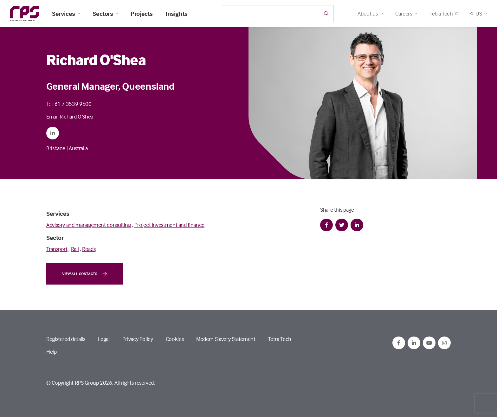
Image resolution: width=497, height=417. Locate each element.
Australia (78, 148)
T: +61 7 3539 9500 (69, 103)
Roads (88, 249)
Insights (176, 13)
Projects (142, 13)
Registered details (65, 339)
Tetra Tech (443, 13)
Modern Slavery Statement (225, 339)
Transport (57, 249)
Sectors (105, 13)
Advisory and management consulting (88, 224)
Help (51, 351)
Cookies (175, 339)
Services (66, 13)
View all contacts (84, 273)
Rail (75, 249)
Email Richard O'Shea (69, 116)
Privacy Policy (137, 339)
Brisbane (55, 148)
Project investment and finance (169, 224)
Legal (104, 339)
